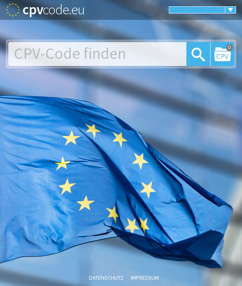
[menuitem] (202, 10)
